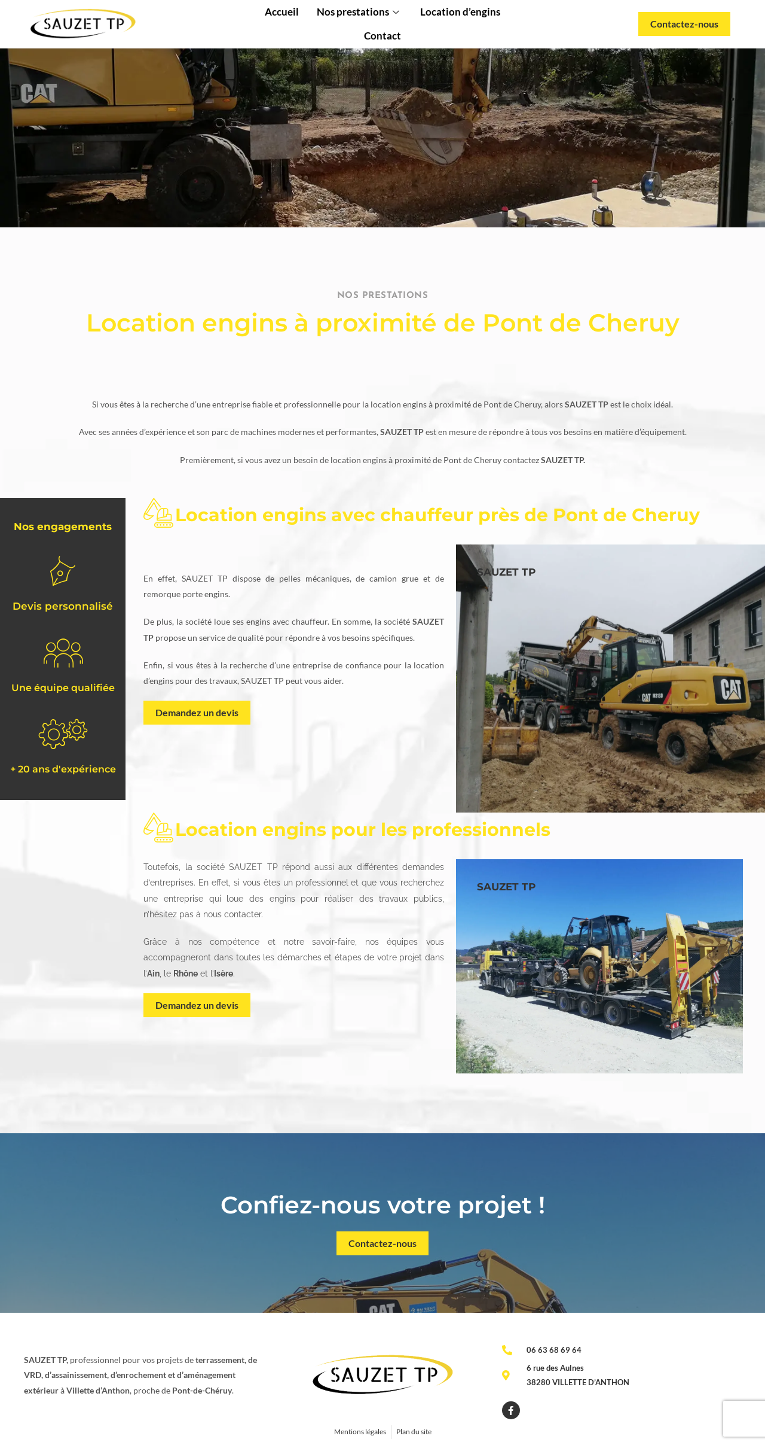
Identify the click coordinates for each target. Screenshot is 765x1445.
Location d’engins (460, 11)
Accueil (282, 11)
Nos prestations (359, 11)
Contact (382, 35)
